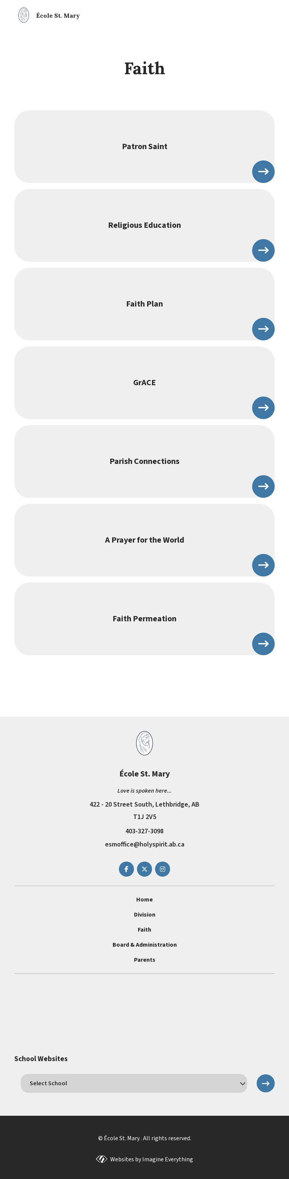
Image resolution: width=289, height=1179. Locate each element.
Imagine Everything (167, 1159)
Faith (144, 930)
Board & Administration (145, 945)
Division (144, 915)
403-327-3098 (144, 831)
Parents (144, 960)
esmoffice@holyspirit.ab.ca (144, 844)
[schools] (134, 1083)
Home (144, 899)
